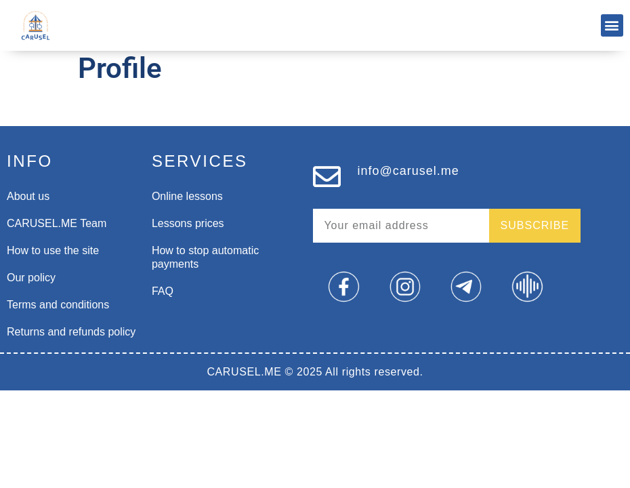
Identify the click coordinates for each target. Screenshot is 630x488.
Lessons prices (188, 223)
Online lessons (187, 196)
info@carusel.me (408, 171)
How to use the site (53, 250)
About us (28, 196)
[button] (612, 25)
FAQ (162, 291)
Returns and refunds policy (71, 332)
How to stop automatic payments (205, 257)
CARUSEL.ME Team (56, 223)
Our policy (31, 277)
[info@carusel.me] (327, 176)
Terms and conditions (58, 304)
